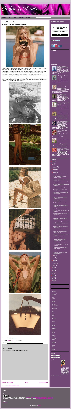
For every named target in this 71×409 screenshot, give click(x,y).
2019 (53, 273)
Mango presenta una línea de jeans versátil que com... (60, 190)
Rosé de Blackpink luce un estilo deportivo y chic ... (59, 201)
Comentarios (55, 357)
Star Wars (54, 342)
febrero (54, 263)
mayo (54, 258)
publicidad (54, 339)
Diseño (12, 342)
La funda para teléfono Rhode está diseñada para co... (60, 232)
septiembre (55, 170)
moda (15, 342)
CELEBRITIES (21, 17)
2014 (53, 280)
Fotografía (54, 318)
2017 (53, 277)
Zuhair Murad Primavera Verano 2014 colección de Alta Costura (63, 113)
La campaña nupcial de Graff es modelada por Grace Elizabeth (63, 103)
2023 (53, 267)
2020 (53, 272)
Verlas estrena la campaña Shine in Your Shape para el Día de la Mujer (62, 86)
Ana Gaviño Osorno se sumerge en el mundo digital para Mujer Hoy (62, 67)
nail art (53, 332)
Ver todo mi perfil (64, 374)
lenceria (53, 324)
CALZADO (15, 17)
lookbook (54, 325)
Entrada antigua (43, 382)
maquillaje (54, 328)
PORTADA (4, 17)
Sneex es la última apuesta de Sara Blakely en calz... (60, 198)
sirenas (53, 341)
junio (54, 257)
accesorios (54, 291)
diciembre (55, 166)
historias (53, 321)
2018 (53, 275)
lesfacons (15, 337)
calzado (53, 301)
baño (53, 297)
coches (53, 307)
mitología (54, 329)
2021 (53, 270)
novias (53, 333)
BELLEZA (28, 17)
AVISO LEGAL (5, 402)
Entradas (54, 355)
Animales (54, 294)
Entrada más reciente (7, 382)
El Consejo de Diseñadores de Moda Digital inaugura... (60, 209)
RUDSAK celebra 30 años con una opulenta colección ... (59, 177)
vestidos (53, 345)
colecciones (8, 342)
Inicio (26, 382)
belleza (53, 298)
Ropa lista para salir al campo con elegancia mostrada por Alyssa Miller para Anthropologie (63, 140)
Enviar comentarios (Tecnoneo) (13, 385)
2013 (53, 281)
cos (52, 311)
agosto (54, 172)
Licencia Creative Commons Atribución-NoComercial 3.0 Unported (39, 397)
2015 (53, 278)
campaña (53, 302)
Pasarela (53, 335)
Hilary (63, 365)
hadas (53, 319)
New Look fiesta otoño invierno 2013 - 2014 (61, 95)
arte (52, 295)
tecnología (54, 343)
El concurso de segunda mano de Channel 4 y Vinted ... (59, 240)
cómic (53, 309)
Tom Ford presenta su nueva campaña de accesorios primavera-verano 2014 (62, 122)
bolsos (53, 300)
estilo (53, 315)
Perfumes (54, 338)
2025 (53, 163)
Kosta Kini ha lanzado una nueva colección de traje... (59, 237)
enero (54, 265)
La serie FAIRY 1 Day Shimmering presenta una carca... (59, 195)
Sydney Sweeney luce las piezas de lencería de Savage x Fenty (63, 149)
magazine (54, 326)
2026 (53, 161)
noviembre (55, 167)
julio (54, 255)
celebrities (54, 304)
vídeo (53, 348)
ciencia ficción (55, 305)
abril (54, 260)
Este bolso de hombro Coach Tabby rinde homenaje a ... (60, 253)
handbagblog (9, 337)
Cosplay (53, 312)
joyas (53, 322)
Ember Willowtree (22, 8)
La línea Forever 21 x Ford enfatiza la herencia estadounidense (62, 76)
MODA (9, 17)
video (53, 346)
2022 (53, 268)
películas (53, 336)
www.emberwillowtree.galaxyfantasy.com (44, 398)
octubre (54, 169)
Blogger (39, 405)
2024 (53, 164)
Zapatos (53, 349)
